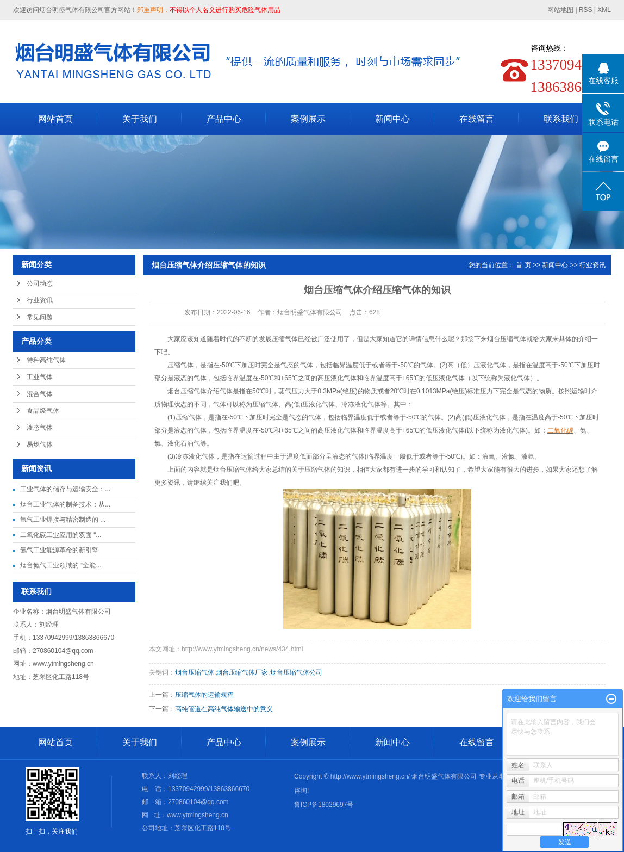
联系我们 (561, 119)
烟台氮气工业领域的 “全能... (60, 565)
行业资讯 (40, 300)
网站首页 (55, 119)
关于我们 (139, 119)
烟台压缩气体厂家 (242, 672)
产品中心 (224, 119)
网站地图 (561, 10)
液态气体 (40, 427)
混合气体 (40, 394)
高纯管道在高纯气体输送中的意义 (224, 709)
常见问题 (40, 317)
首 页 (523, 265)
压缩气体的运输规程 (204, 695)
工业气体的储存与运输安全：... (65, 489)
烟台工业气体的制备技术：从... (65, 504)
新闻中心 (392, 119)
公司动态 (40, 283)
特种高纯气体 (46, 360)
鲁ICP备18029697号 (323, 804)
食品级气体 (43, 411)
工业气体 (40, 377)
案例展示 (308, 119)
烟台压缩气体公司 (296, 672)
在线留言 (476, 119)
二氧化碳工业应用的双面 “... (60, 535)
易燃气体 (40, 444)
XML (604, 10)
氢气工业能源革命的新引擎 (59, 550)
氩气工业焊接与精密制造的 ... (62, 519)
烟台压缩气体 (506, 339)
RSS (585, 10)
